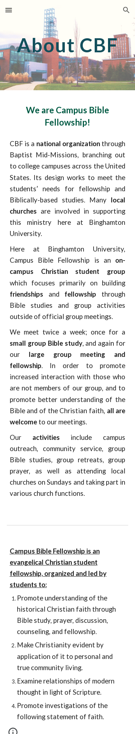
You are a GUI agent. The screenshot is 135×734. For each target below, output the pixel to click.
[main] (68, 44)
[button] (8, 10)
